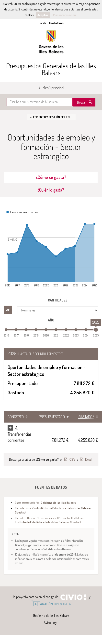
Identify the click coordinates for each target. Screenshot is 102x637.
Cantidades (58, 300)
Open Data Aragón (51, 603)
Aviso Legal (51, 622)
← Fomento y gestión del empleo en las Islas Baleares (53, 117)
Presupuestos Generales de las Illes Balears (51, 69)
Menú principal (53, 87)
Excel (88, 459)
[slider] (95, 329)
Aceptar (42, 15)
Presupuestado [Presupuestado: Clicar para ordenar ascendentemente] (52, 416)
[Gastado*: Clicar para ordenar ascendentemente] (87, 417)
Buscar (81, 102)
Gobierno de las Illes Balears (51, 41)
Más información (64, 15)
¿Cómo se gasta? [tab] (51, 177)
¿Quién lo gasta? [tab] (50, 190)
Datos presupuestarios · (45, 502)
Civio (73, 597)
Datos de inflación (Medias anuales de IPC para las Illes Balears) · (50, 520)
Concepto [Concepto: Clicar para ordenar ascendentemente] (16, 416)
